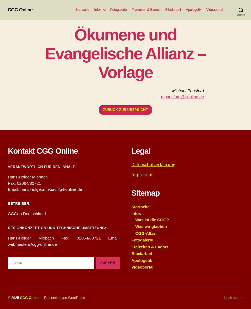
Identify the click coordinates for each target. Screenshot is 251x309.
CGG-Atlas (145, 233)
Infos (97, 10)
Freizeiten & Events (146, 10)
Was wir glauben (151, 226)
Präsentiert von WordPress (64, 298)
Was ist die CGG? (152, 220)
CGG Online (20, 9)
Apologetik (193, 10)
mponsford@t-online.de (182, 96)
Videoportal (214, 10)
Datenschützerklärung (153, 164)
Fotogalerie (118, 10)
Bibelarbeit (173, 10)
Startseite (82, 10)
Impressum (142, 175)
